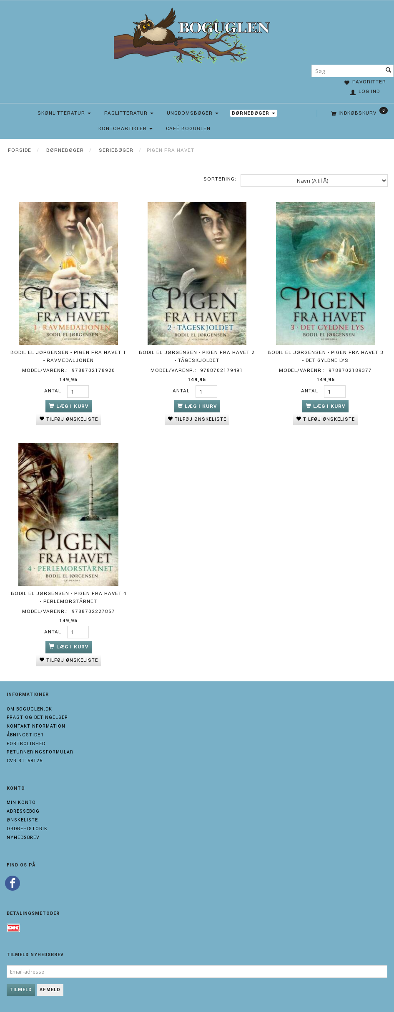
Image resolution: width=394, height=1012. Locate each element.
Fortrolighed (26, 744)
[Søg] (388, 71)
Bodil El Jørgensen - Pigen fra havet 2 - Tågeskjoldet (197, 356)
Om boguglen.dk (29, 709)
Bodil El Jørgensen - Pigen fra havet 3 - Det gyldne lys (326, 356)
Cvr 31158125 (25, 761)
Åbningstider (25, 735)
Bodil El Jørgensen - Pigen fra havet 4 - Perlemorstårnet (68, 597)
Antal (53, 390)
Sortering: (219, 179)
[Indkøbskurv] (358, 113)
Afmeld (50, 990)
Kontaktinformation (36, 726)
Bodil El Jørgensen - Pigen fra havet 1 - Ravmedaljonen (68, 356)
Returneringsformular (40, 752)
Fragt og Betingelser (37, 717)
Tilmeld (21, 990)
